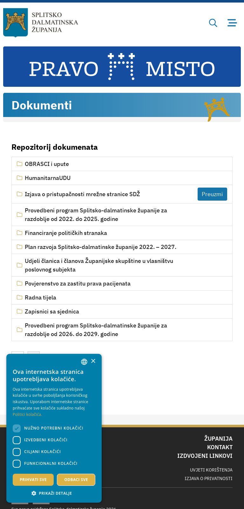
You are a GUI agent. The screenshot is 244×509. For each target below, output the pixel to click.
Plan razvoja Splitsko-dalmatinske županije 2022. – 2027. (100, 247)
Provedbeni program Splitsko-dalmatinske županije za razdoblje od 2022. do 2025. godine (96, 215)
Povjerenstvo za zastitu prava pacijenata (78, 283)
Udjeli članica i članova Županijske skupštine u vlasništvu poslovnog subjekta (99, 265)
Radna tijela (40, 297)
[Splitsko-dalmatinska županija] (40, 23)
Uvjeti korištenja (211, 470)
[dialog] (54, 428)
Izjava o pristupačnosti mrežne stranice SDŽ (82, 194)
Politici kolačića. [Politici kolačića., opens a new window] (27, 414)
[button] (54, 493)
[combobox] (84, 362)
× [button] (93, 361)
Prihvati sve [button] (33, 479)
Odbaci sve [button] (76, 479)
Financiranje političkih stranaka (66, 233)
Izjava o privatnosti (209, 478)
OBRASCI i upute (47, 164)
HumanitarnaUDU (48, 178)
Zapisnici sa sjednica (52, 311)
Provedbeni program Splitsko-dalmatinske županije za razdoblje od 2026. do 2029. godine (96, 330)
